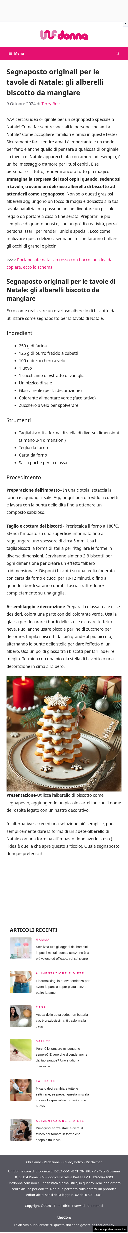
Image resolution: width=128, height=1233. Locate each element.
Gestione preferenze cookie (110, 1229)
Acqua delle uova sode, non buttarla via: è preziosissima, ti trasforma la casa (62, 1020)
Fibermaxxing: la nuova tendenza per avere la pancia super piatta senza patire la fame (63, 986)
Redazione (52, 1162)
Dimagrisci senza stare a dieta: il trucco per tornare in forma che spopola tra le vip (59, 1134)
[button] (117, 53)
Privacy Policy (73, 1162)
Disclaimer (94, 1162)
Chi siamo (33, 1162)
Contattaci (95, 1205)
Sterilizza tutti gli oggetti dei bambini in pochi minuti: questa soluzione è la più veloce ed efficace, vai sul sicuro (62, 952)
